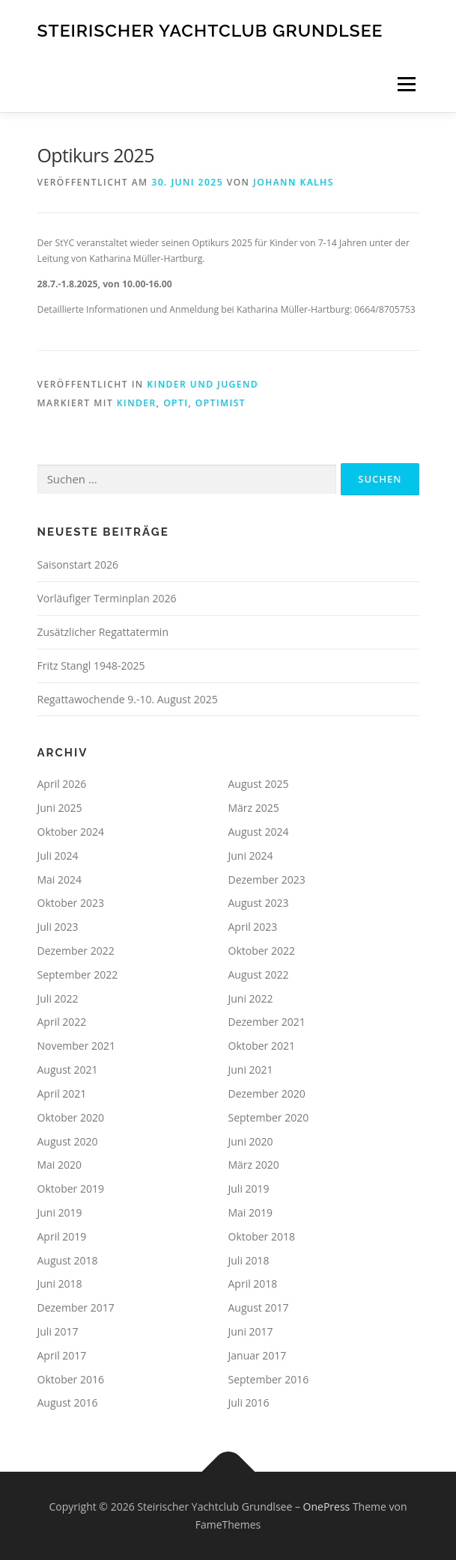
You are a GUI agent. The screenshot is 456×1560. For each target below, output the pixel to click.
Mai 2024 (59, 879)
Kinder (136, 403)
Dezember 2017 (76, 1307)
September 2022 (77, 974)
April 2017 (62, 1355)
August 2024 (258, 832)
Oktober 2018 (261, 1236)
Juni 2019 (59, 1212)
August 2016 (67, 1402)
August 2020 (67, 1141)
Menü (405, 84)
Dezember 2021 (266, 1022)
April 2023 (253, 927)
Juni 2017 (250, 1331)
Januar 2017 (257, 1355)
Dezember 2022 (76, 950)
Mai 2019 (250, 1212)
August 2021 (67, 1069)
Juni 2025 (59, 808)
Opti (175, 403)
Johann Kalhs (293, 182)
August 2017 (258, 1307)
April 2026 (62, 784)
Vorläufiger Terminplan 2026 (107, 598)
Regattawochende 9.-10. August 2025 (127, 699)
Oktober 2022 (261, 950)
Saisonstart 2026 (77, 564)
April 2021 (62, 1093)
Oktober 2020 (70, 1117)
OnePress (326, 1506)
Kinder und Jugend (202, 384)
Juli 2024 (58, 855)
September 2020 (268, 1117)
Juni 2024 (250, 855)
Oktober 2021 (261, 1046)
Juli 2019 (249, 1188)
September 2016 (268, 1379)
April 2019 (62, 1236)
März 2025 (253, 808)
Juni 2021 (250, 1069)
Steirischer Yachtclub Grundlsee (210, 29)
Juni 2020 (250, 1141)
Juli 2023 (58, 927)
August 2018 (67, 1260)
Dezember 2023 (266, 879)
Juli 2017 (58, 1331)
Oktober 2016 (70, 1379)
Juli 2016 (249, 1402)
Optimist (220, 403)
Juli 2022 (58, 998)
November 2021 (76, 1046)
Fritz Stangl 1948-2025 (91, 665)
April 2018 (253, 1283)
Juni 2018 (59, 1283)
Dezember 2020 (266, 1093)
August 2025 (258, 784)
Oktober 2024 (70, 832)
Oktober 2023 (70, 903)
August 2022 (258, 974)
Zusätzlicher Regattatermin (102, 632)
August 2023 (258, 903)
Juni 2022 (250, 998)
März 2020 (253, 1164)
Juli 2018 (249, 1260)
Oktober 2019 (70, 1188)
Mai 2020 (59, 1164)
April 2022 (62, 1022)
